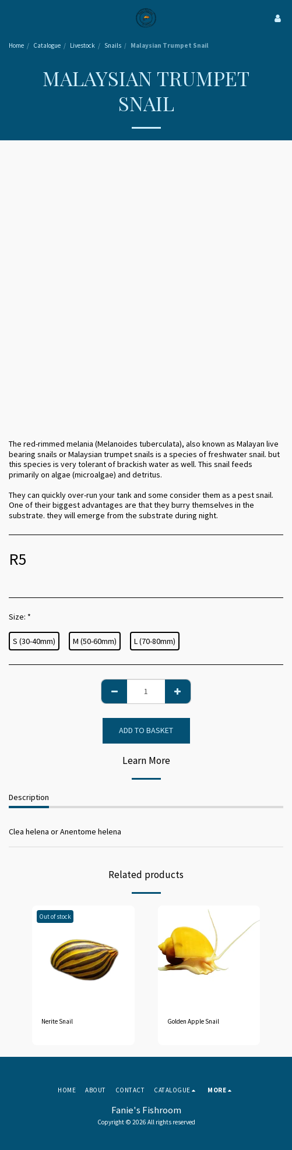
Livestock (82, 45)
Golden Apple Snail (193, 1021)
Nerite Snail (57, 1021)
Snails (112, 45)
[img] (83, 956)
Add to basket (146, 730)
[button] (13, 17)
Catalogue (47, 45)
